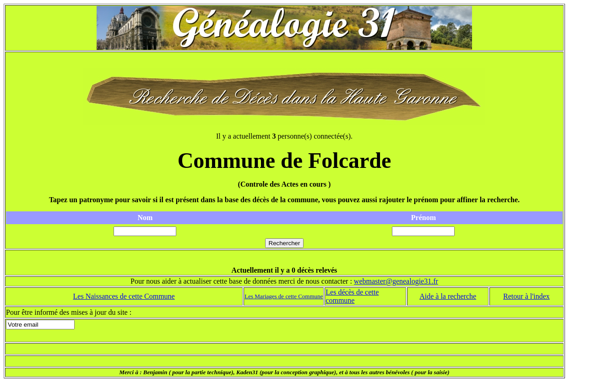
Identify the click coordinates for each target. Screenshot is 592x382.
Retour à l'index (526, 296)
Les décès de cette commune (352, 296)
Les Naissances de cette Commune (124, 296)
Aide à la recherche (447, 296)
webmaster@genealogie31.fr (396, 281)
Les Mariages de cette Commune (283, 296)
